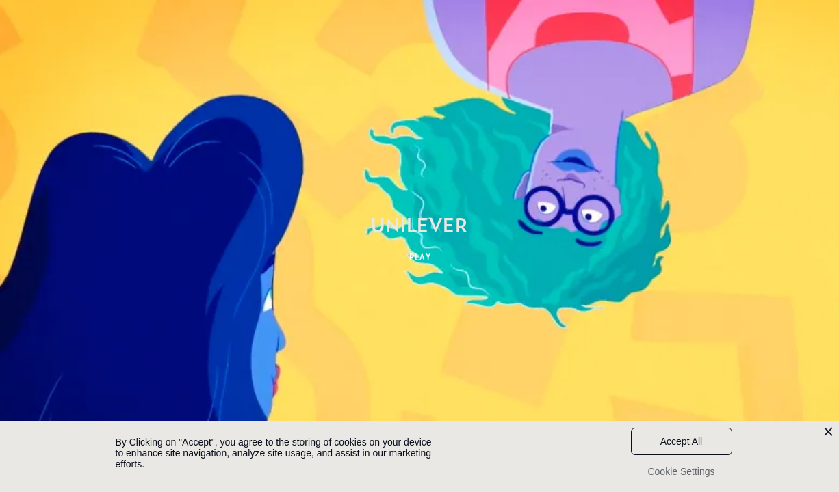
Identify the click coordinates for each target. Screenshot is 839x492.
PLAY (420, 256)
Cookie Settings (680, 471)
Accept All (681, 441)
